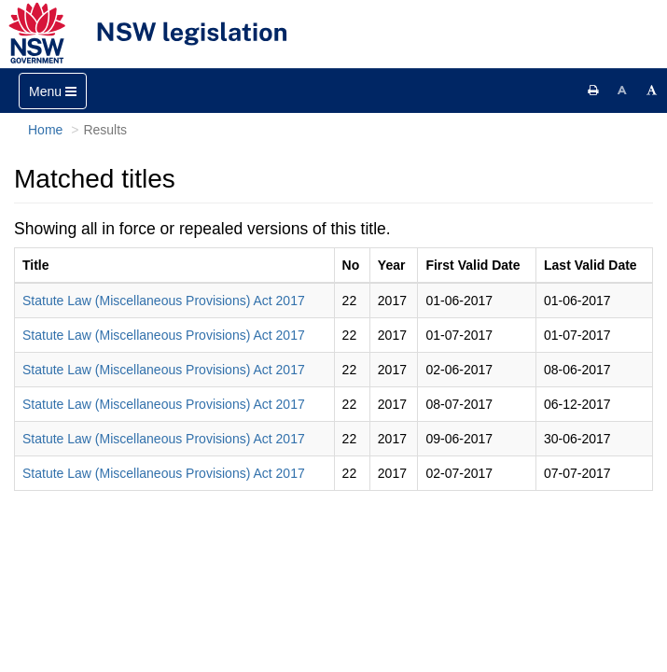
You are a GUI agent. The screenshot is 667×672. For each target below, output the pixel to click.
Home (45, 129)
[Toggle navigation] (53, 91)
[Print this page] (593, 90)
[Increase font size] (652, 90)
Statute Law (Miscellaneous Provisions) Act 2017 (163, 300)
